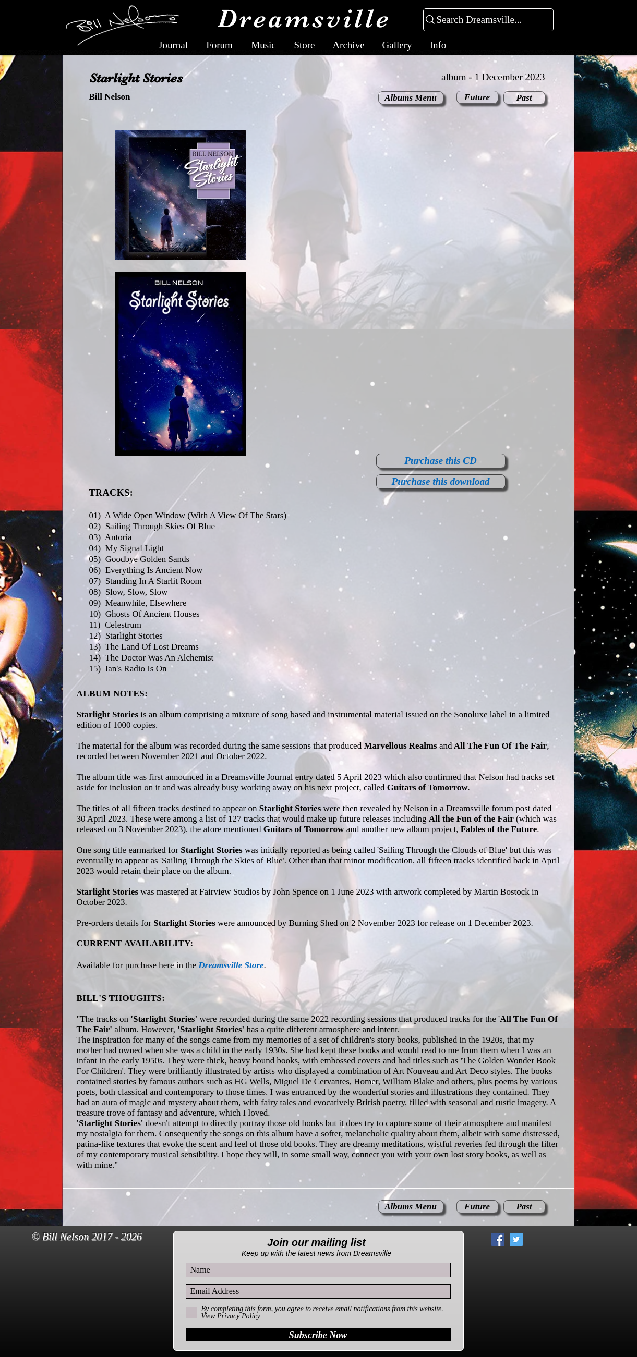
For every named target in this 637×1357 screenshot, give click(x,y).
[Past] (524, 97)
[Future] (477, 97)
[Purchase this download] (441, 481)
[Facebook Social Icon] (497, 1239)
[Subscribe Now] (318, 1334)
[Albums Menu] (410, 97)
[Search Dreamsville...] (484, 20)
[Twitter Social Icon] (516, 1239)
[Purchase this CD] (441, 461)
